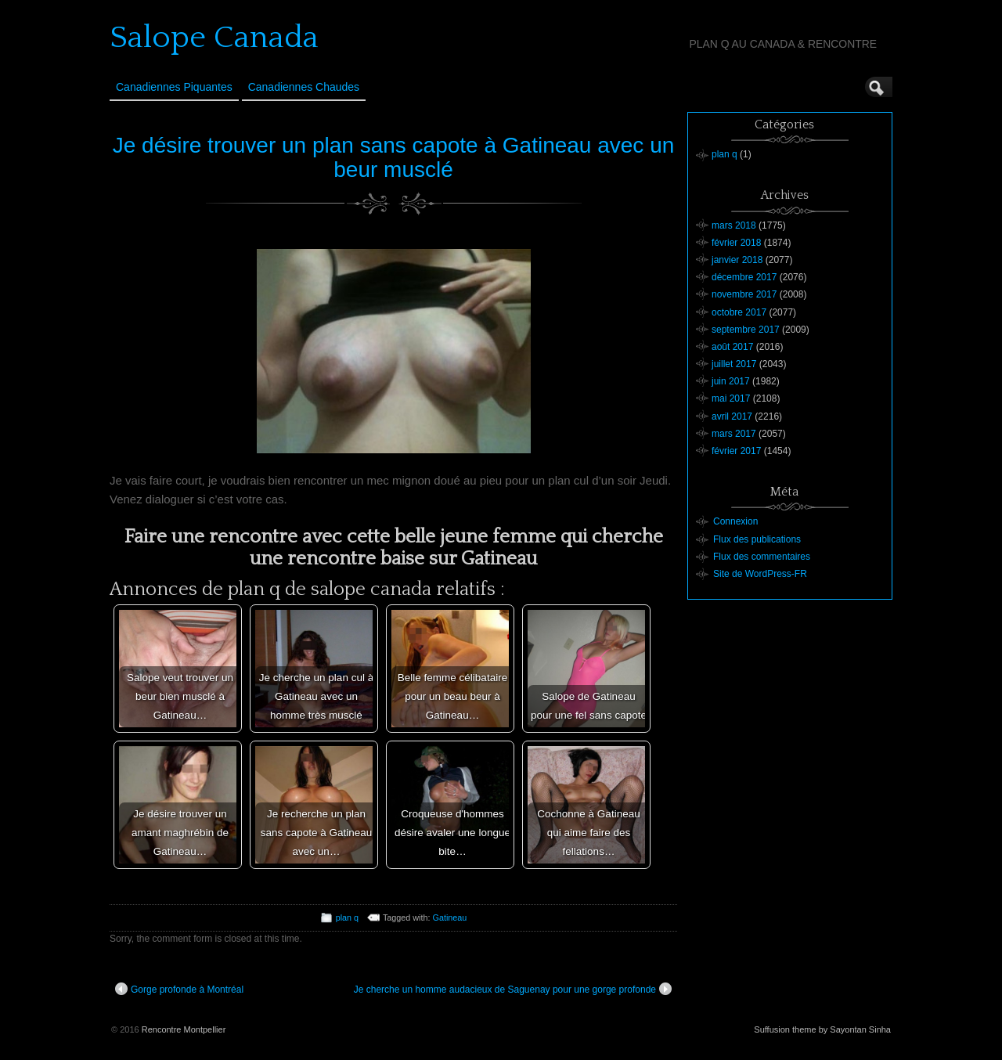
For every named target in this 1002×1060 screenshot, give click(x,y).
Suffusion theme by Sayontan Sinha (822, 1029)
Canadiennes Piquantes (174, 87)
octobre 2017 (739, 312)
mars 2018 (734, 225)
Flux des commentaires (761, 556)
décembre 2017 (744, 277)
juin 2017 (731, 381)
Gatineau (450, 917)
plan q (347, 917)
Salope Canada (214, 37)
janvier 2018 (737, 259)
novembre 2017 (744, 294)
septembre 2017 (746, 329)
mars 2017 (734, 433)
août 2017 (732, 346)
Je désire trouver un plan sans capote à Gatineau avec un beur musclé (394, 157)
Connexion (735, 521)
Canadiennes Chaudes (303, 87)
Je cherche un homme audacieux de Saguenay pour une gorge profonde (513, 988)
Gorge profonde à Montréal (179, 988)
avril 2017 (732, 416)
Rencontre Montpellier (184, 1029)
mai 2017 (731, 398)
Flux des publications (757, 539)
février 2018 (736, 242)
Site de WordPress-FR (760, 573)
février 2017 (736, 450)
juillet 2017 (734, 364)
